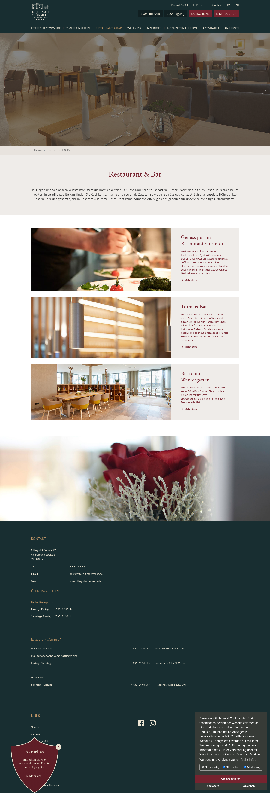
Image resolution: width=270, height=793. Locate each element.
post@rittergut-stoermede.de (86, 574)
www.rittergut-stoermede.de (85, 581)
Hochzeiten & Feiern (182, 28)
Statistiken (231, 767)
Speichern (213, 786)
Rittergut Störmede (46, 28)
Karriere (200, 5)
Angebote (231, 28)
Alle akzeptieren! (231, 778)
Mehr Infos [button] (248, 760)
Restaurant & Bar (109, 28)
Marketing (252, 767)
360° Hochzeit (150, 14)
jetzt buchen (226, 14)
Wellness (134, 28)
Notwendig (210, 767)
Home (38, 150)
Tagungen (154, 28)
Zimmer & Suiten (78, 28)
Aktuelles (216, 5)
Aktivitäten (210, 28)
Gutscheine (200, 14)
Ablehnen (249, 786)
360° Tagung (175, 14)
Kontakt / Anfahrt (180, 5)
